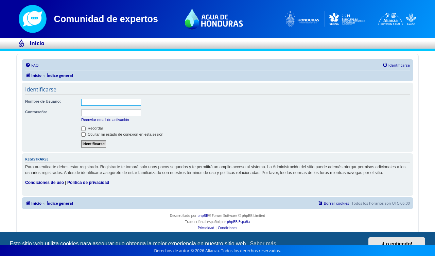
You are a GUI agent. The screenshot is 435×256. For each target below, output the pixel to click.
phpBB (202, 215)
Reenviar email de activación (105, 120)
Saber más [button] (263, 243)
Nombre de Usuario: (43, 101)
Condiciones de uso (44, 182)
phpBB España (238, 221)
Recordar (92, 128)
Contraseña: (36, 112)
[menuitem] (31, 65)
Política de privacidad (88, 182)
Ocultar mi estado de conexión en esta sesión (122, 134)
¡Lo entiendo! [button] (396, 243)
